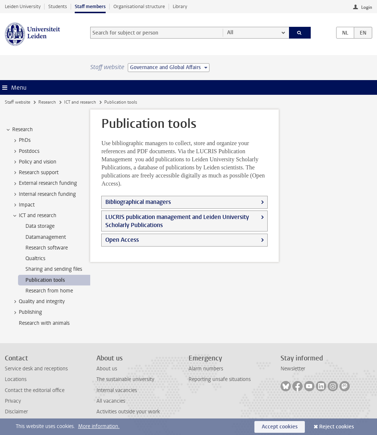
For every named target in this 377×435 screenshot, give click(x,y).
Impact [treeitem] (23, 205)
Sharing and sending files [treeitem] (53, 269)
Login (366, 7)
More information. (99, 426)
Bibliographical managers (138, 202)
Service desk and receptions (36, 368)
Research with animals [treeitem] (44, 323)
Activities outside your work (128, 411)
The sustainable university (125, 379)
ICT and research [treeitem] (34, 215)
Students (57, 6)
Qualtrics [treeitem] (35, 258)
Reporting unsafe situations (219, 379)
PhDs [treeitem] (21, 140)
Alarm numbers (205, 368)
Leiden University (22, 6)
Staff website (17, 102)
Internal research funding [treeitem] (44, 194)
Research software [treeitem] (46, 247)
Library (180, 6)
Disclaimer (16, 411)
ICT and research (80, 102)
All (230, 32)
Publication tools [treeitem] (45, 280)
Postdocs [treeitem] (25, 151)
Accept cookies (279, 426)
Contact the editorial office (34, 390)
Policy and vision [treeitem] (34, 162)
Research (47, 102)
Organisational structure (139, 6)
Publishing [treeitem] (27, 312)
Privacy (13, 401)
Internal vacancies (116, 390)
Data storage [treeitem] (39, 226)
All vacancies (110, 401)
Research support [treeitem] (35, 172)
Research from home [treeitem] (49, 290)
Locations (16, 379)
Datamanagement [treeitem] (45, 237)
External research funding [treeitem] (44, 183)
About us (106, 368)
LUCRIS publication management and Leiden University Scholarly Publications (177, 221)
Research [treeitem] (19, 129)
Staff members (90, 6)
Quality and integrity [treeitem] (38, 301)
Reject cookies (336, 426)
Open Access (122, 240)
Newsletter (293, 368)
